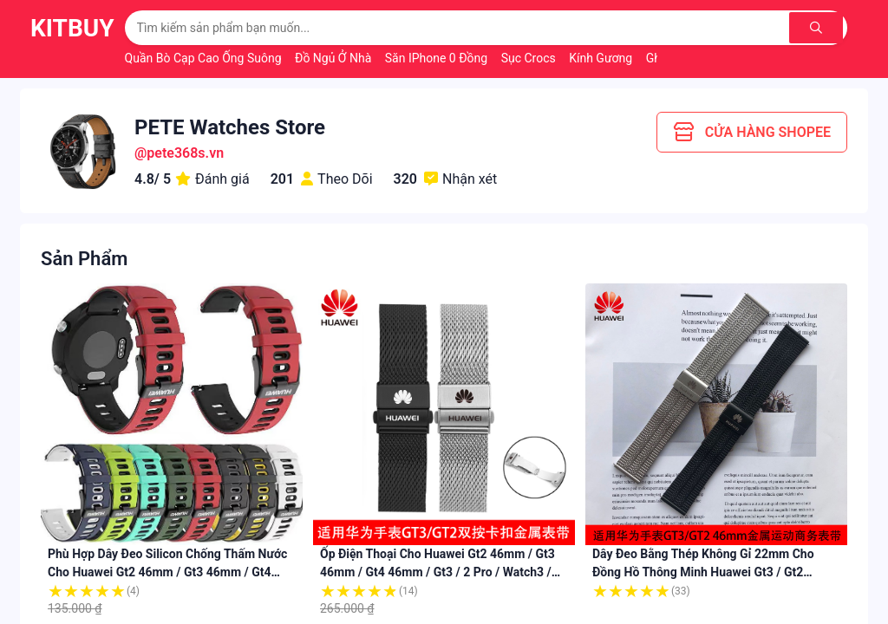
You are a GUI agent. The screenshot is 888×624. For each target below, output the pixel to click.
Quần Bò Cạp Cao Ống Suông (204, 58)
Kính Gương (602, 58)
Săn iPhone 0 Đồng (438, 58)
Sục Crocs (530, 58)
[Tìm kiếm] (819, 27)
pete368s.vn (185, 153)
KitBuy (72, 28)
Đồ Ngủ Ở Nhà (335, 58)
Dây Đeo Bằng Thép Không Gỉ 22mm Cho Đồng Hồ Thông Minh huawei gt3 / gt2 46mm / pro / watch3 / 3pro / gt (703, 572)
